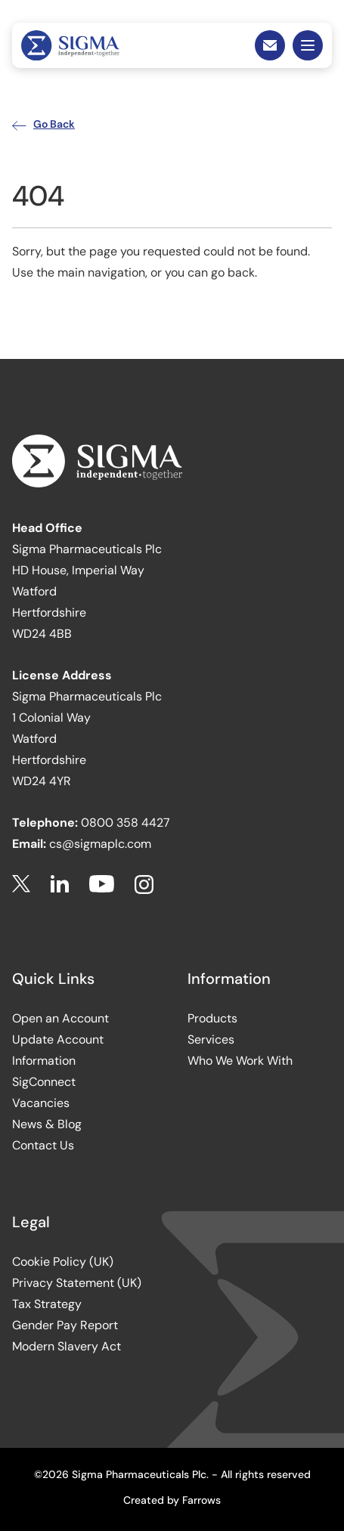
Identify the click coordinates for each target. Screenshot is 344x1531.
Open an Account (60, 1018)
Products (212, 1018)
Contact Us (43, 1145)
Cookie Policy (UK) (62, 1262)
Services (210, 1039)
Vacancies (41, 1103)
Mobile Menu (308, 45)
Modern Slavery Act (66, 1346)
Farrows (201, 1500)
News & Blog (47, 1124)
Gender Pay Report (65, 1325)
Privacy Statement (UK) (76, 1283)
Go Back (43, 124)
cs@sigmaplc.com (100, 844)
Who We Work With (240, 1061)
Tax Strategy (47, 1304)
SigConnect (44, 1082)
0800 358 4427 (125, 822)
